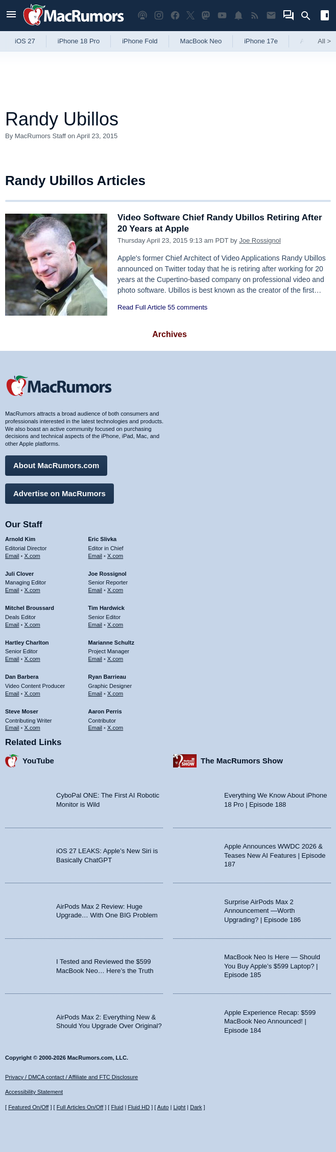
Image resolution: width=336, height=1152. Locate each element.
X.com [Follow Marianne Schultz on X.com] (115, 659)
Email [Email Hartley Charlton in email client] (12, 659)
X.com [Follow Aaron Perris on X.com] (115, 728)
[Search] (309, 15)
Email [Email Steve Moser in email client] (12, 728)
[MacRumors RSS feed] (255, 15)
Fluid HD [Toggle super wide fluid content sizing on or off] (139, 1107)
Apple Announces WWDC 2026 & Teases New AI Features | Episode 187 (274, 855)
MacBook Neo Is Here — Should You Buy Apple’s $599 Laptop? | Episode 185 (272, 966)
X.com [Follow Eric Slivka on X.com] (115, 556)
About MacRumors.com (56, 465)
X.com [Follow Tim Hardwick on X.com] (115, 625)
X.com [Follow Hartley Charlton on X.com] (32, 659)
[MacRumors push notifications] (238, 15)
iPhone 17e (261, 41)
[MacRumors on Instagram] (159, 15)
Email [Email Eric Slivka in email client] (95, 556)
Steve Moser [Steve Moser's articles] (21, 711)
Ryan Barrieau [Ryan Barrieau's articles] (107, 677)
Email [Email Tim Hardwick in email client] (95, 625)
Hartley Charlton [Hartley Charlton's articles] (27, 642)
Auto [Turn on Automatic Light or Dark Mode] (163, 1107)
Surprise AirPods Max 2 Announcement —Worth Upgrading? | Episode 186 (262, 911)
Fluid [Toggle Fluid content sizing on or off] (117, 1107)
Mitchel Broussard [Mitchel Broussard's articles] (29, 608)
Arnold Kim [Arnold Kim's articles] (20, 539)
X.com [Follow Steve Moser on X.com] (32, 728)
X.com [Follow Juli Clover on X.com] (32, 590)
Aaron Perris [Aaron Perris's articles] (105, 711)
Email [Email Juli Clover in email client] (12, 590)
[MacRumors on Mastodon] (206, 15)
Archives (169, 334)
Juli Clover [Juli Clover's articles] (19, 574)
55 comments (187, 307)
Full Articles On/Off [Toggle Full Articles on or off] (80, 1107)
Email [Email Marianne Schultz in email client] (95, 659)
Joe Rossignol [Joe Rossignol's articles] (107, 574)
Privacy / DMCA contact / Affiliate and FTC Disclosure (71, 1077)
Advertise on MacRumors (59, 493)
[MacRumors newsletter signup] (271, 15)
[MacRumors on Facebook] (175, 15)
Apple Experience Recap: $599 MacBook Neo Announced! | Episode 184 (270, 1021)
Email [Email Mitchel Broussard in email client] (12, 625)
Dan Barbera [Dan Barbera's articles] (21, 677)
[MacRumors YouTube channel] (222, 15)
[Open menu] (11, 15)
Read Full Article (141, 307)
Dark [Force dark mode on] (196, 1107)
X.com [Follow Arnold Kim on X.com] (32, 556)
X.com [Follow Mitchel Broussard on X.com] (32, 625)
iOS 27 (25, 41)
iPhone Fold (139, 41)
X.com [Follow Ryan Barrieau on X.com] (115, 693)
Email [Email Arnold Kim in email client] (12, 556)
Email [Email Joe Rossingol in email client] (95, 590)
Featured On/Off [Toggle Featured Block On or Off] (28, 1107)
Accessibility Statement (34, 1092)
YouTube (38, 760)
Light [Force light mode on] (179, 1107)
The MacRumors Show (242, 760)
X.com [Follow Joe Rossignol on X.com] (115, 590)
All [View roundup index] (324, 41)
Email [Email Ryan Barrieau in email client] (95, 693)
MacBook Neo (201, 41)
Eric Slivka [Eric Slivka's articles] (102, 539)
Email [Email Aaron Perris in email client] (95, 728)
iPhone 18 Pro (79, 41)
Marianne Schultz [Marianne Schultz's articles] (111, 642)
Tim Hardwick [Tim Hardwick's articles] (106, 608)
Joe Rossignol (260, 240)
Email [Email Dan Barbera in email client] (12, 693)
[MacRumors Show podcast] (142, 15)
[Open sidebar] (325, 16)
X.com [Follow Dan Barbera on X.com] (32, 693)
